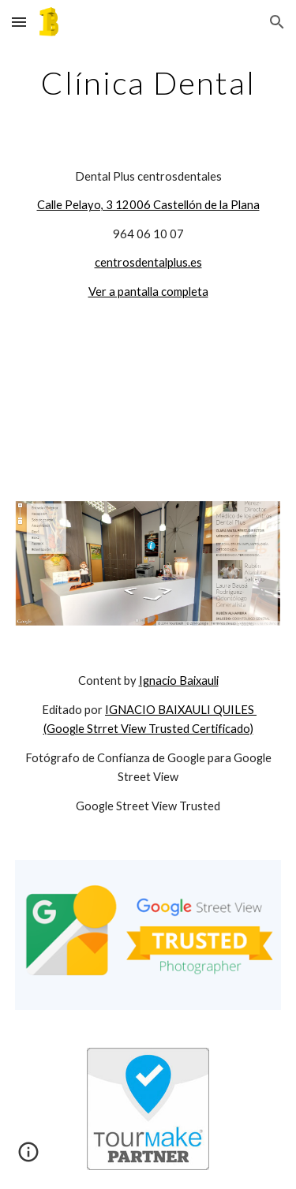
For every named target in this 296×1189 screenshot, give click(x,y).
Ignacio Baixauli (179, 680)
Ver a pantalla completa (148, 291)
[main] (148, 83)
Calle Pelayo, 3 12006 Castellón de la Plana (148, 204)
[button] (19, 21)
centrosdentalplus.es (148, 262)
